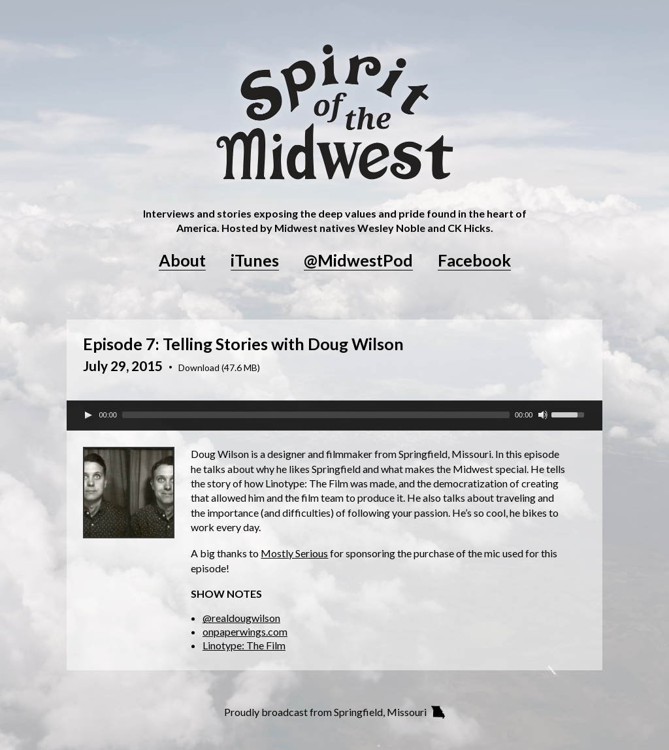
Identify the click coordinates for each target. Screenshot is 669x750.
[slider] (316, 415)
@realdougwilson (241, 617)
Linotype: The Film (244, 645)
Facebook (474, 261)
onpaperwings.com (245, 631)
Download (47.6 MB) (219, 367)
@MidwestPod (358, 261)
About (182, 261)
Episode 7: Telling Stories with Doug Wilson (243, 343)
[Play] (88, 415)
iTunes (255, 261)
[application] (334, 415)
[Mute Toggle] (543, 415)
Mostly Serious (294, 553)
